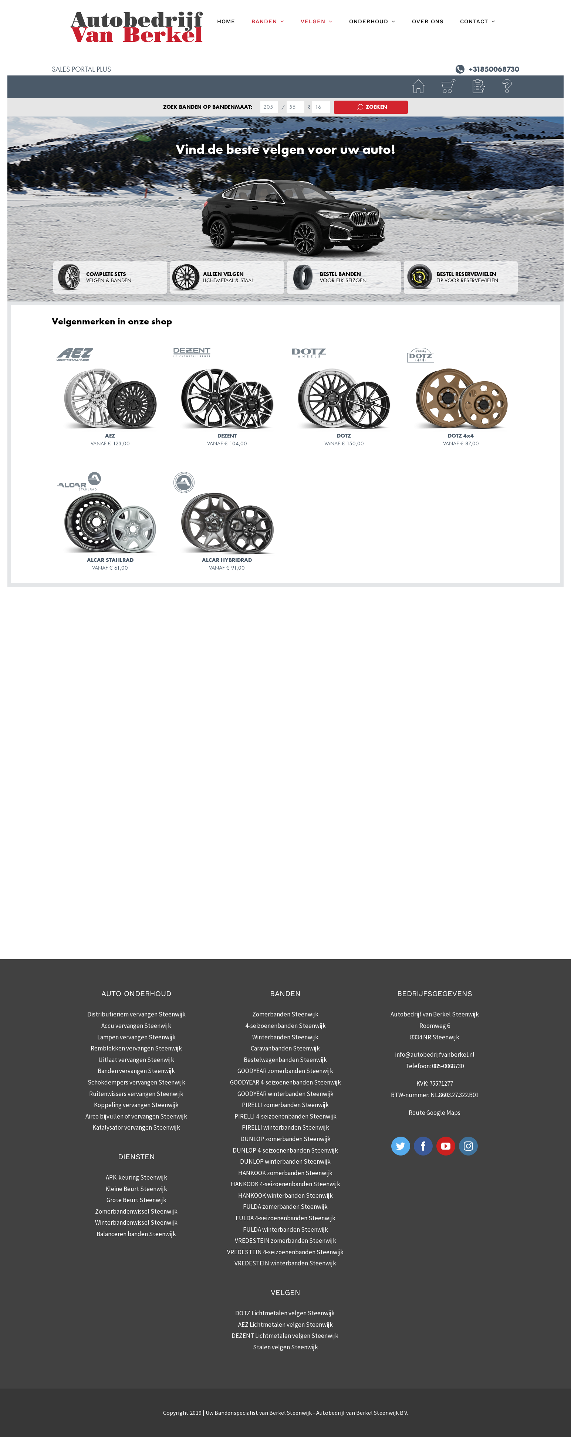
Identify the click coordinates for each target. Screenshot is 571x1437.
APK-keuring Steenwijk (136, 1177)
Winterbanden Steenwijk (285, 1037)
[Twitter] (400, 1146)
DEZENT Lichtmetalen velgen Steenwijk (285, 1336)
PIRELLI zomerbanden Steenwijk (285, 1105)
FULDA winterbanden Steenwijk (285, 1229)
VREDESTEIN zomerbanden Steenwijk (285, 1241)
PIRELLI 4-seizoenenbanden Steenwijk (285, 1116)
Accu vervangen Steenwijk (136, 1026)
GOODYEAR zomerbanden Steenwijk (285, 1071)
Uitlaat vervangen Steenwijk (136, 1060)
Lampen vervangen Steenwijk (136, 1037)
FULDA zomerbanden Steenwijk (285, 1206)
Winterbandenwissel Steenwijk (136, 1222)
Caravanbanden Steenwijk (285, 1048)
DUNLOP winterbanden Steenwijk (285, 1161)
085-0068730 (448, 1066)
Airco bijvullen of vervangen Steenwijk (136, 1116)
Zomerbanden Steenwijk (285, 1014)
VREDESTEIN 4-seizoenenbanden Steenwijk (285, 1252)
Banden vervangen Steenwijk (136, 1071)
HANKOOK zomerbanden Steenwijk (285, 1173)
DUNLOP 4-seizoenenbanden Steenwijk (285, 1150)
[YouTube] (445, 1146)
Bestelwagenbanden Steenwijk (285, 1060)
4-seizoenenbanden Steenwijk (285, 1026)
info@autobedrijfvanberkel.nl (434, 1054)
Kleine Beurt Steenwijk (136, 1189)
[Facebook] (423, 1146)
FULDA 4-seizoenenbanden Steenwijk (285, 1218)
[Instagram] (468, 1146)
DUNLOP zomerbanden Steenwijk (285, 1139)
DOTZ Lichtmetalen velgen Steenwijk (285, 1313)
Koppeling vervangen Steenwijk (136, 1105)
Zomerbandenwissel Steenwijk (136, 1211)
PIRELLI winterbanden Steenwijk (285, 1127)
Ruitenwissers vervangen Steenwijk (136, 1094)
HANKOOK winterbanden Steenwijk (285, 1195)
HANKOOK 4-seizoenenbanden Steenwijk (285, 1184)
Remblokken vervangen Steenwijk (136, 1048)
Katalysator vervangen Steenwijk (136, 1127)
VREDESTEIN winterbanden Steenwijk (285, 1263)
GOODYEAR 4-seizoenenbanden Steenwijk (285, 1082)
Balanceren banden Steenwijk (136, 1234)
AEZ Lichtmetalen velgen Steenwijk (285, 1324)
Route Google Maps (434, 1113)
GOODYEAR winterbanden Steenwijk (285, 1094)
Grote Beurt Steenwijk (136, 1200)
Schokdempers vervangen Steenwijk (136, 1082)
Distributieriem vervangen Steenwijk (136, 1014)
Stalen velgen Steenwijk (285, 1347)
